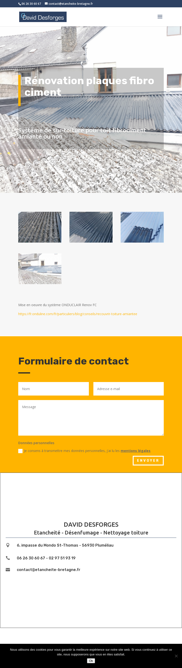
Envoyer (148, 461)
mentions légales (135, 450)
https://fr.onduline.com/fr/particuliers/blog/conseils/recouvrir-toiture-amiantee (77, 314)
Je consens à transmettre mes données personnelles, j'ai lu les (84, 450)
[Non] (176, 656)
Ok (91, 661)
